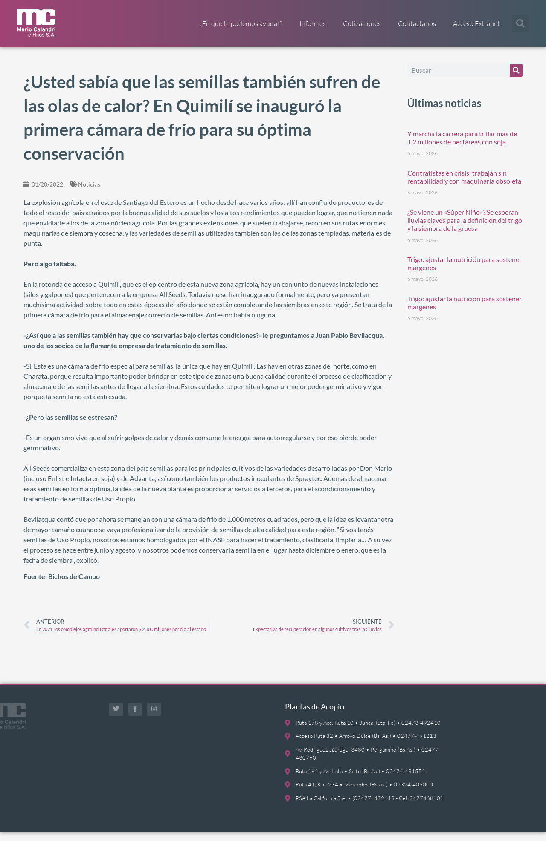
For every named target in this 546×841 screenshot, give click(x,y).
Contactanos (417, 23)
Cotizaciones (362, 23)
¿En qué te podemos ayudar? (241, 23)
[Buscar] (516, 78)
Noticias (89, 192)
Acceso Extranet (476, 23)
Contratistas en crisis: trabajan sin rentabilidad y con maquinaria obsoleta (464, 185)
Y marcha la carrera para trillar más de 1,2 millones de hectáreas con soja (462, 146)
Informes (312, 23)
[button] (520, 23)
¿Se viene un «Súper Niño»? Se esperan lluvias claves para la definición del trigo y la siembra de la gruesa (464, 228)
